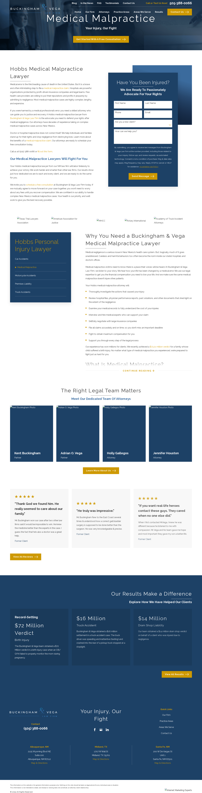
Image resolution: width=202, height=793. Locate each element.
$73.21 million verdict (160, 346)
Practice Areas (166, 721)
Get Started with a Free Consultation (101, 39)
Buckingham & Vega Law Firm (24, 118)
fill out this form (45, 151)
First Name (120, 103)
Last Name (150, 103)
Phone (118, 112)
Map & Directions (39, 763)
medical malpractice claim (56, 88)
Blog (74, 3)
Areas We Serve (166, 727)
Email (147, 112)
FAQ (99, 3)
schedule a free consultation (39, 184)
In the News (87, 3)
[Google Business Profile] (100, 729)
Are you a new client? (125, 122)
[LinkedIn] (107, 729)
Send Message (143, 176)
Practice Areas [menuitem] (121, 12)
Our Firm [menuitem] (90, 12)
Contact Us (129, 3)
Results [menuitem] (159, 12)
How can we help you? (126, 131)
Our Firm (166, 715)
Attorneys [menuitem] (104, 12)
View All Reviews (25, 557)
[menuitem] (40, 259)
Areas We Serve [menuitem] (142, 12)
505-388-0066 (181, 3)
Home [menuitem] (78, 12)
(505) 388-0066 (36, 728)
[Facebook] (94, 729)
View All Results (177, 674)
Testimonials (112, 3)
